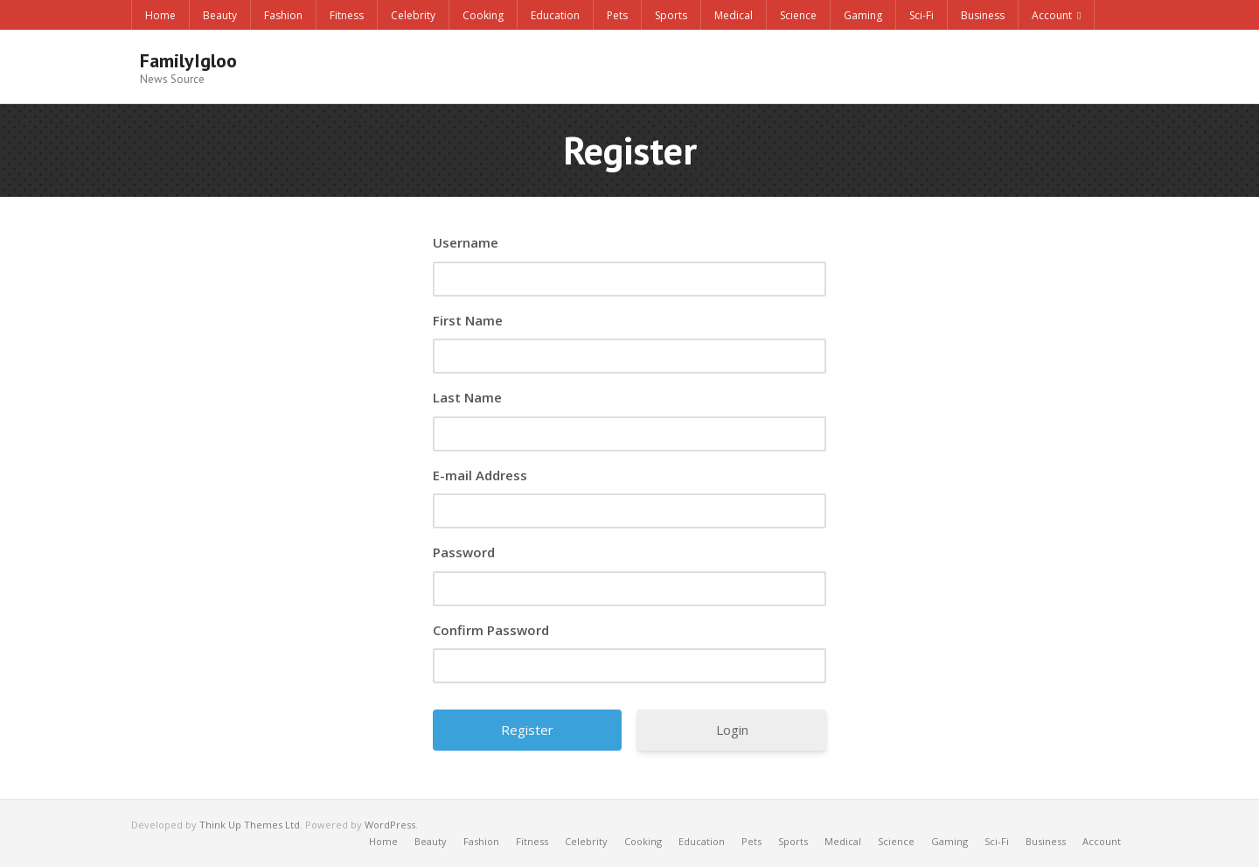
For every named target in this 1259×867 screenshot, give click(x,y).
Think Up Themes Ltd (249, 824)
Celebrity (413, 15)
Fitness (347, 15)
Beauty (220, 15)
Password (464, 552)
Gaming (863, 15)
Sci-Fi (921, 15)
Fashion (283, 15)
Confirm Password (491, 630)
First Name (468, 320)
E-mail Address (480, 475)
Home (160, 15)
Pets (617, 15)
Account (1052, 15)
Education (555, 15)
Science (798, 15)
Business (983, 15)
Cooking (483, 15)
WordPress (390, 824)
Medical (733, 15)
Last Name (467, 397)
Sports (671, 15)
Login (732, 729)
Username (465, 242)
